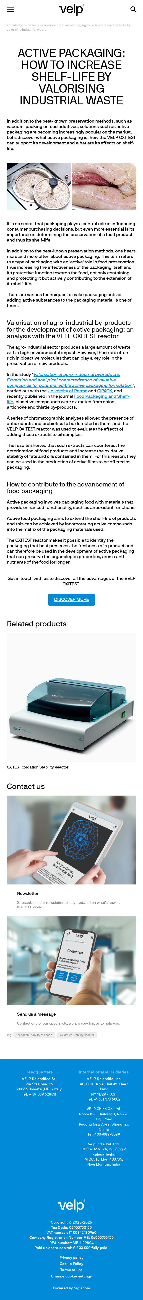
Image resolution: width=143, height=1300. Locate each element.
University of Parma (67, 391)
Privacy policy (72, 1258)
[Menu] (10, 9)
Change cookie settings (71, 1276)
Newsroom (48, 25)
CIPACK (104, 391)
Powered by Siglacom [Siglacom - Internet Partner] (71, 1288)
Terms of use (71, 1270)
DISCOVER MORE (71, 600)
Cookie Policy (71, 1264)
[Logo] (71, 9)
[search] (133, 9)
